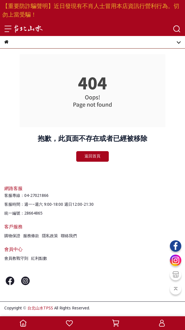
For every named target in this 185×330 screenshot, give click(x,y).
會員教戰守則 (16, 258)
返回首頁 (92, 156)
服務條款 (31, 236)
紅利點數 (39, 258)
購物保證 (12, 236)
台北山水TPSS (40, 308)
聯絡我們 (69, 236)
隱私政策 (50, 236)
